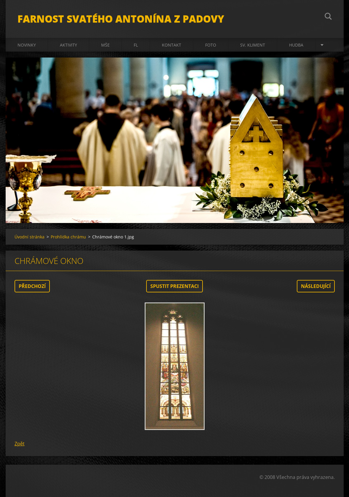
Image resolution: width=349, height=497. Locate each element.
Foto (210, 45)
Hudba (296, 45)
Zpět (20, 443)
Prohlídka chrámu (68, 237)
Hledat (328, 17)
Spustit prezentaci (174, 286)
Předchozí (32, 286)
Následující (316, 286)
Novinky (26, 45)
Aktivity (68, 45)
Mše (105, 45)
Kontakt (171, 45)
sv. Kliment (252, 45)
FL (136, 45)
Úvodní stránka (29, 237)
